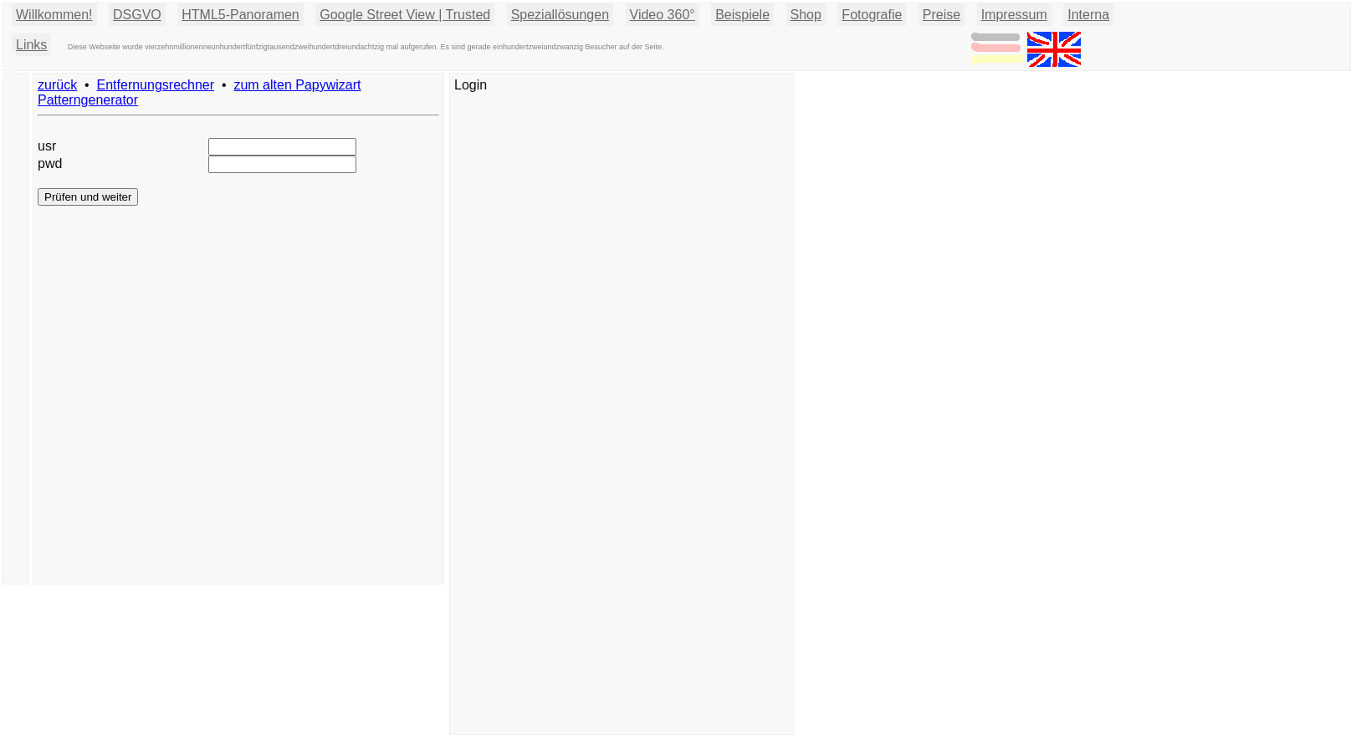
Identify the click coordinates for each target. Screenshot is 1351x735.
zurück (57, 85)
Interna (1088, 15)
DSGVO (137, 15)
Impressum (1014, 15)
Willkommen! (54, 15)
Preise (941, 15)
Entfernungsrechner (156, 85)
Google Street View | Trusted (405, 15)
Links (31, 45)
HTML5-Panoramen (240, 15)
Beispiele (742, 15)
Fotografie (872, 15)
